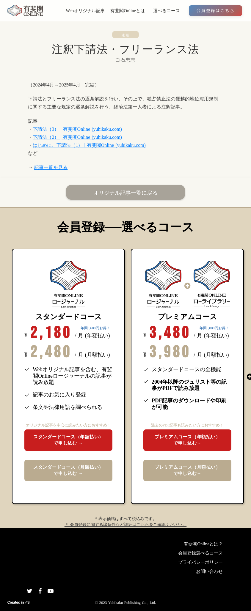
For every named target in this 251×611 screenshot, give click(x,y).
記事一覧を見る (51, 167)
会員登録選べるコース (200, 553)
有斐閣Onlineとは (127, 10)
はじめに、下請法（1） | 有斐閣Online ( (75, 145)
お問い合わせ (209, 571)
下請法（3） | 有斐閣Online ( (63, 129)
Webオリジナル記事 (85, 10)
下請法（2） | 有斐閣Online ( (63, 137)
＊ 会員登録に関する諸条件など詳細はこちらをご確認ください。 (126, 524)
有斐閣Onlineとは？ (203, 543)
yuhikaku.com (106, 129)
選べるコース (166, 10)
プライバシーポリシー (200, 562)
